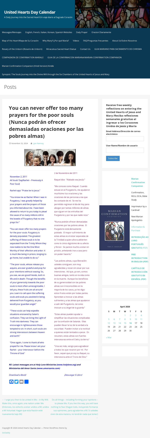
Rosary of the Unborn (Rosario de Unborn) (22, 49)
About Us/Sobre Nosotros (124, 40)
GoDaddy (6, 432)
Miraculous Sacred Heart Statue (61, 49)
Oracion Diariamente (101, 32)
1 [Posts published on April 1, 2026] (125, 315)
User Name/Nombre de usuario (122, 145)
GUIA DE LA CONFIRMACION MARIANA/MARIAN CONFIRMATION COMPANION (85, 57)
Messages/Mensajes (11, 32)
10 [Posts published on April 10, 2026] (136, 319)
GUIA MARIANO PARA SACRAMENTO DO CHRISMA (118, 49)
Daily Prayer (82, 32)
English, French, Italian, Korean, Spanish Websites (48, 32)
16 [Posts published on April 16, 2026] (130, 323)
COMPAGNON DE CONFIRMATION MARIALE (23, 57)
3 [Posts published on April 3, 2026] (135, 315)
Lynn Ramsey (38, 143)
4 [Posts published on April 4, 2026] (141, 315)
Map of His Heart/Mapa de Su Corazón (20, 40)
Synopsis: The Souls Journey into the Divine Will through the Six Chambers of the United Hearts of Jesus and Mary (55, 74)
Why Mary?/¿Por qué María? (56, 40)
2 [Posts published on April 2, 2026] (130, 315)
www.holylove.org (66, 364)
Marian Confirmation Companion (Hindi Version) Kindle (28, 66)
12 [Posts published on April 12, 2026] (109, 323)
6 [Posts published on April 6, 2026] (114, 319)
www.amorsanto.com (48, 368)
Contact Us (85, 49)
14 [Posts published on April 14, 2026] (120, 323)
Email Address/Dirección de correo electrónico (123, 132)
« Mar (108, 337)
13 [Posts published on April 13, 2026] (114, 323)
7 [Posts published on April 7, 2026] (119, 319)
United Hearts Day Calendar (29, 12)
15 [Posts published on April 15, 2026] (125, 323)
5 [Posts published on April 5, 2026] (108, 319)
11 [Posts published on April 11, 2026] (141, 319)
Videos (76, 40)
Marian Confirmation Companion (138, 182)
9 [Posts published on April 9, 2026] (130, 319)
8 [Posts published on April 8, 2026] (125, 319)
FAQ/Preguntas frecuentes (95, 40)
